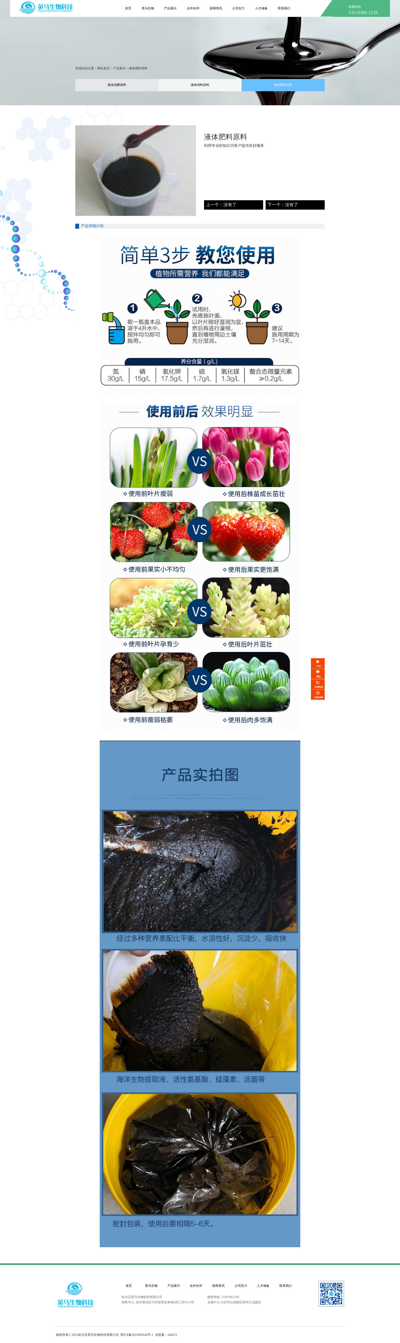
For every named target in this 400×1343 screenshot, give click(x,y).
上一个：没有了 (221, 204)
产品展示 (119, 68)
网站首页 (103, 68)
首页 (129, 1285)
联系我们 (285, 1285)
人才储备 (263, 1285)
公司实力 (241, 1285)
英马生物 (151, 1285)
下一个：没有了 (283, 204)
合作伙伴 (196, 1285)
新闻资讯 (218, 1285)
